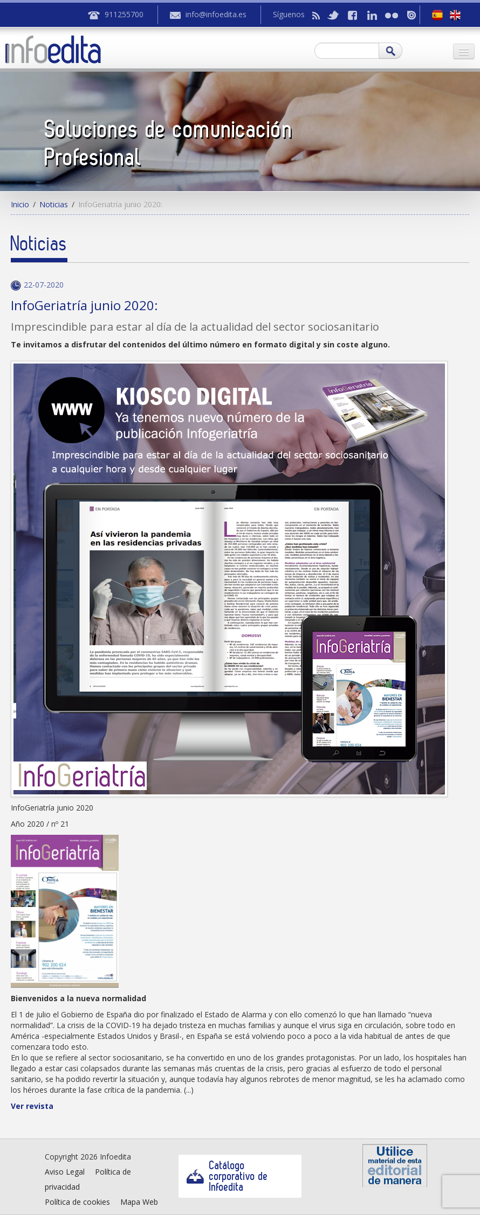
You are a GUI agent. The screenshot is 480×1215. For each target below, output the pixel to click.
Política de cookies (77, 1202)
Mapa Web (139, 1202)
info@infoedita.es (216, 14)
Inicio (20, 204)
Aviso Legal (65, 1172)
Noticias (53, 204)
